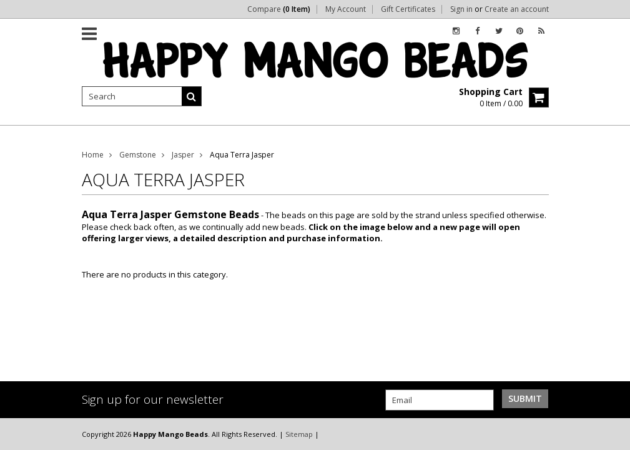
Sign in (461, 9)
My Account (345, 9)
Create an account (517, 9)
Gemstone (137, 154)
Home (93, 154)
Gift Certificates (408, 9)
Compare (278, 9)
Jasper (183, 154)
